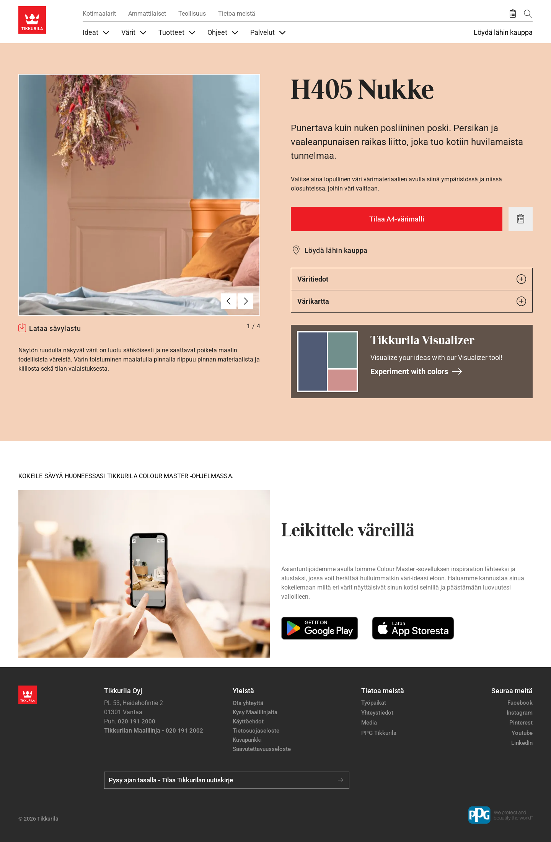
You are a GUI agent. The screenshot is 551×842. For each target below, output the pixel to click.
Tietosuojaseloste (256, 730)
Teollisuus (192, 13)
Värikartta (411, 301)
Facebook (520, 702)
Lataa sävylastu (55, 328)
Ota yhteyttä (248, 703)
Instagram (520, 712)
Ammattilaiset (147, 13)
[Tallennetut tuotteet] (512, 13)
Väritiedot (411, 279)
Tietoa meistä (236, 13)
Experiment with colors (416, 371)
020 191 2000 (136, 721)
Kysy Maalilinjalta (255, 712)
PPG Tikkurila (378, 733)
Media (369, 722)
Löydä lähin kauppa (503, 32)
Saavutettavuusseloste (262, 749)
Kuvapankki (247, 739)
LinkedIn (522, 742)
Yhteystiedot (377, 712)
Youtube (522, 733)
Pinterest (521, 722)
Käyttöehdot (248, 721)
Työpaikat (373, 702)
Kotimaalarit (99, 13)
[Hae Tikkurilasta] (528, 13)
